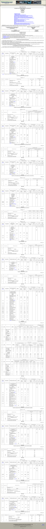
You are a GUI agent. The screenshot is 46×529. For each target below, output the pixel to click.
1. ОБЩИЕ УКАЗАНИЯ (17, 14)
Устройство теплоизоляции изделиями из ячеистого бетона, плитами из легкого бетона (22, 175)
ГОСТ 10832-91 (14, 203)
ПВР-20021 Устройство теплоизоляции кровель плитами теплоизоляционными (23, 16)
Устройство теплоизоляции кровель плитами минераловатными (22, 144)
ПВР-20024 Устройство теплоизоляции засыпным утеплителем (21, 19)
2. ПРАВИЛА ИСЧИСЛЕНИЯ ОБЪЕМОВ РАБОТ (22, 39)
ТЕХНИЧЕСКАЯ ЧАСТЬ (17, 13)
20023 (9, 36)
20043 (7, 37)
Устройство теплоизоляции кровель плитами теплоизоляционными (22, 107)
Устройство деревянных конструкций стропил (22, 75)
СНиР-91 (10, 73)
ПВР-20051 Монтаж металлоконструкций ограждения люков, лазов (22, 24)
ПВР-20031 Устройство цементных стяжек (22, 241)
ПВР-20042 (4, 37)
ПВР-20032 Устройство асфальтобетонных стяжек (20, 20)
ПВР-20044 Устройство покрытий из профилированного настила (22, 23)
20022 (7, 36)
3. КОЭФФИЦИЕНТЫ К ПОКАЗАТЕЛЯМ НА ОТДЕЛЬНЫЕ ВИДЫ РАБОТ (23, 15)
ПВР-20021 (4, 36)
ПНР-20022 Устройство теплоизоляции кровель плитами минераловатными (23, 17)
